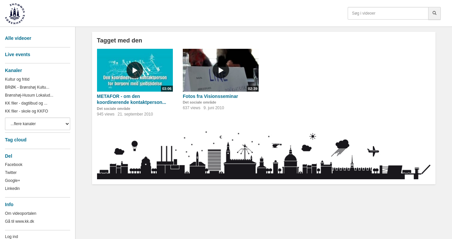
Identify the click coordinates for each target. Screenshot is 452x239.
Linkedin (12, 188)
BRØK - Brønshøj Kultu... (27, 87)
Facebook (14, 164)
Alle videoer (18, 38)
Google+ (12, 180)
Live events (17, 54)
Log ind (11, 236)
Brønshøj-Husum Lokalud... (29, 95)
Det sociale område (113, 109)
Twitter (11, 172)
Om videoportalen (20, 213)
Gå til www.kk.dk (19, 221)
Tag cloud (15, 139)
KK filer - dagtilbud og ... (26, 103)
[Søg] (434, 13)
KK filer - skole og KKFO (26, 111)
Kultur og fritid (17, 79)
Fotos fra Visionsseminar (210, 96)
